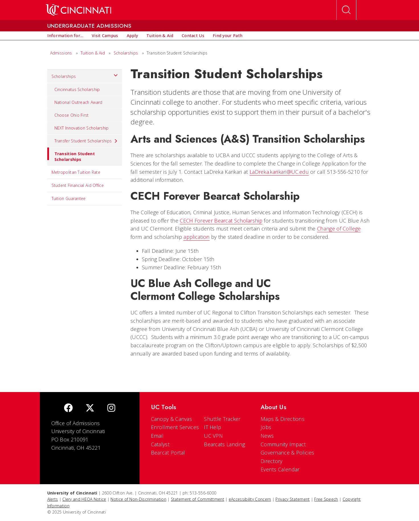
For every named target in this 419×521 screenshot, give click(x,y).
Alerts (52, 499)
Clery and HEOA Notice (84, 499)
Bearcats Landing (224, 444)
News (267, 435)
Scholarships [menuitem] (85, 75)
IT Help (212, 427)
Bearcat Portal (168, 452)
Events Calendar (280, 469)
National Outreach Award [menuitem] (78, 102)
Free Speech (326, 499)
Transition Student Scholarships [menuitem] (71, 155)
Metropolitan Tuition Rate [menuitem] (76, 172)
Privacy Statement (292, 499)
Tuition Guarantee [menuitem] (69, 198)
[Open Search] (346, 10)
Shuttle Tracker (222, 418)
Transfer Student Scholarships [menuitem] (86, 141)
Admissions (61, 53)
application (196, 236)
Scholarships (126, 53)
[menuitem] (65, 35)
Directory (272, 461)
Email (157, 435)
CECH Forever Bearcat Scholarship (221, 220)
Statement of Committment (197, 499)
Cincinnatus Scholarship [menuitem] (77, 89)
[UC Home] (78, 10)
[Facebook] (68, 408)
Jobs (266, 427)
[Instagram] (111, 408)
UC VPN (213, 435)
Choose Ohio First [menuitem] (71, 115)
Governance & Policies (287, 452)
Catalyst (160, 444)
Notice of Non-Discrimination (138, 499)
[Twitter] (90, 408)
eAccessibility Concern (250, 499)
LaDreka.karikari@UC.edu (279, 171)
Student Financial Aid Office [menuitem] (78, 185)
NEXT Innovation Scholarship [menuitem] (81, 128)
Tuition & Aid (93, 53)
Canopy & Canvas (171, 418)
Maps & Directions (282, 418)
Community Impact (283, 444)
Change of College (339, 228)
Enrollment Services (175, 427)
